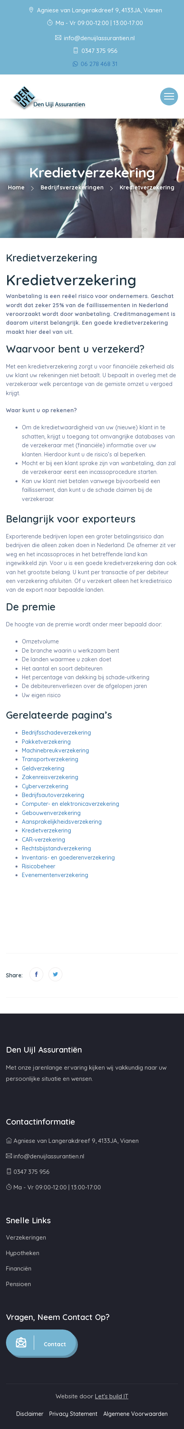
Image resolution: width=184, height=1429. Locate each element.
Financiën (18, 1268)
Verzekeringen (26, 1237)
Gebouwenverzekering (51, 813)
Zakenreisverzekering (50, 777)
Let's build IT (111, 1396)
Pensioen (18, 1284)
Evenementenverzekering (55, 875)
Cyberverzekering (45, 786)
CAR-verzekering (43, 839)
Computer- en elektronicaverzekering (70, 803)
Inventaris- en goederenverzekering (68, 857)
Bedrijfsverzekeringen (72, 187)
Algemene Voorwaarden (135, 1413)
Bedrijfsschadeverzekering (56, 732)
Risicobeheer (38, 866)
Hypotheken (22, 1253)
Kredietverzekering (46, 830)
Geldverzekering (43, 768)
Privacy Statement (73, 1413)
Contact (41, 1342)
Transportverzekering (50, 759)
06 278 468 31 (95, 64)
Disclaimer (29, 1413)
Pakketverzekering (46, 741)
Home (16, 187)
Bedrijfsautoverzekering (53, 795)
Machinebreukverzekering (55, 750)
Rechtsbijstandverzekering (56, 848)
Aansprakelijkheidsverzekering (62, 821)
